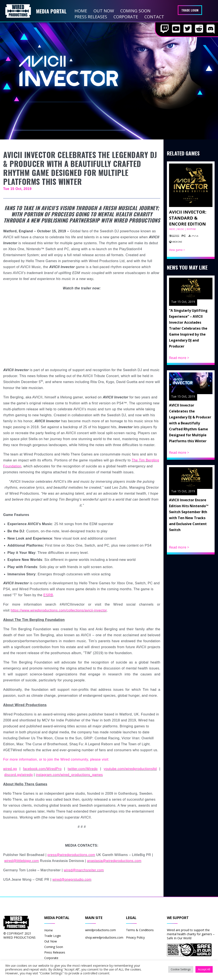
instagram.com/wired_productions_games (69, 775)
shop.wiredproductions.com (104, 937)
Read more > (179, 357)
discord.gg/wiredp (18, 775)
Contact (154, 17)
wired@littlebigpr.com (21, 861)
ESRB (48, 595)
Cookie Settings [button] (181, 969)
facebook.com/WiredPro (42, 769)
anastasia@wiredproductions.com (114, 861)
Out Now (103, 11)
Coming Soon (135, 11)
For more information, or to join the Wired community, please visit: (56, 759)
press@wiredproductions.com (71, 855)
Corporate (125, 17)
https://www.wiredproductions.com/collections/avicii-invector (59, 610)
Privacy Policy (135, 937)
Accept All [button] (204, 969)
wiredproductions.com (100, 930)
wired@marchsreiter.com (84, 870)
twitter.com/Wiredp (83, 769)
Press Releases (91, 17)
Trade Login (189, 10)
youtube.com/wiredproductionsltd (130, 769)
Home (81, 11)
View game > (177, 250)
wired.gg (10, 769)
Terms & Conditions (140, 930)
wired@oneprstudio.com (71, 879)
